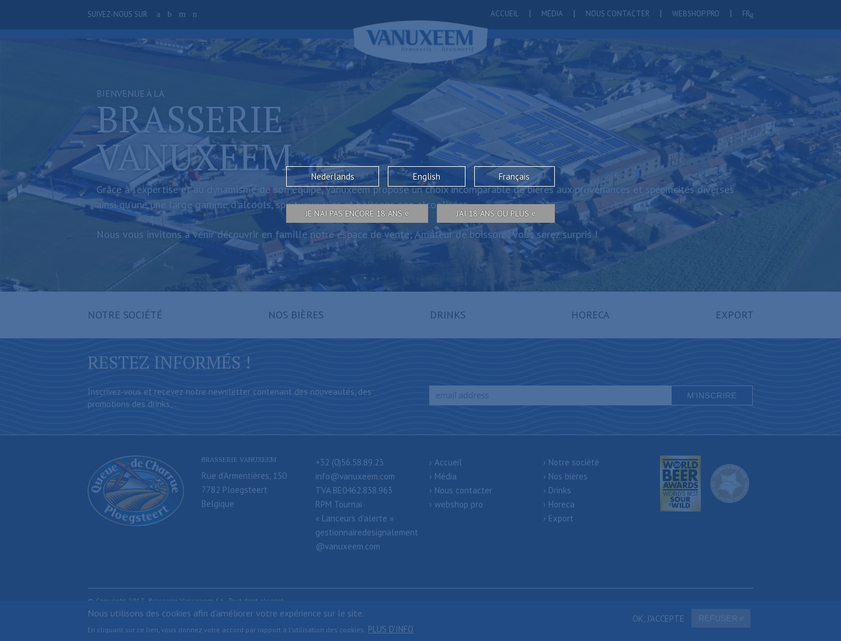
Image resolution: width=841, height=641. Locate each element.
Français (514, 176)
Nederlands (333, 176)
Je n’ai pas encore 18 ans (353, 213)
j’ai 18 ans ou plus (492, 213)
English (426, 176)
